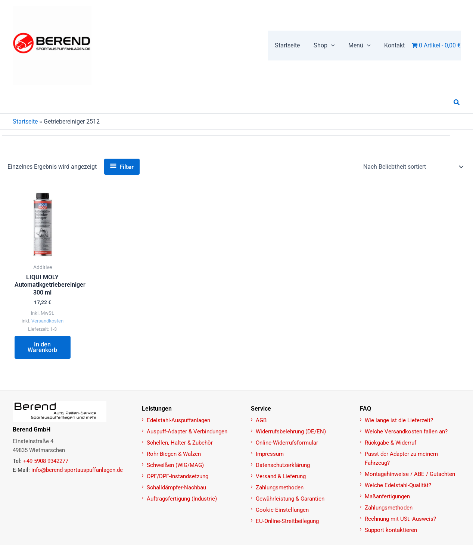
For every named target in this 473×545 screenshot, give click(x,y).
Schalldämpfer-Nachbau (176, 487)
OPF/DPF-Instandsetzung (177, 476)
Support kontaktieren (391, 530)
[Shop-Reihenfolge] (413, 166)
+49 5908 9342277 (45, 461)
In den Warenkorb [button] (42, 347)
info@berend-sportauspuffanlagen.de (77, 470)
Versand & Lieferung (281, 476)
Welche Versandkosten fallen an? (406, 431)
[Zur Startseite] (73, 411)
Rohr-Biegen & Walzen (174, 454)
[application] (335, 45)
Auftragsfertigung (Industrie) (182, 498)
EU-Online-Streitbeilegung (287, 521)
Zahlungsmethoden (280, 487)
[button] (328, 45)
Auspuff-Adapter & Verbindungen (187, 431)
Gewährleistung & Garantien (290, 498)
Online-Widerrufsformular (287, 442)
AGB (261, 420)
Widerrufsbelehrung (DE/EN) (291, 431)
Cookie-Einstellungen (282, 510)
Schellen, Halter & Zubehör (180, 442)
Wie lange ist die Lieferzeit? (399, 420)
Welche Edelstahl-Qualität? (398, 485)
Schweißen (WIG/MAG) (175, 465)
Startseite (25, 121)
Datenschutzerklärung (283, 465)
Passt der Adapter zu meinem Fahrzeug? (401, 458)
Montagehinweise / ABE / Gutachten (410, 474)
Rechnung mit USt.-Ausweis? (400, 519)
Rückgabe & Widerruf (390, 442)
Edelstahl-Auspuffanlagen (178, 420)
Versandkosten (47, 321)
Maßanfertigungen (387, 496)
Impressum (270, 454)
